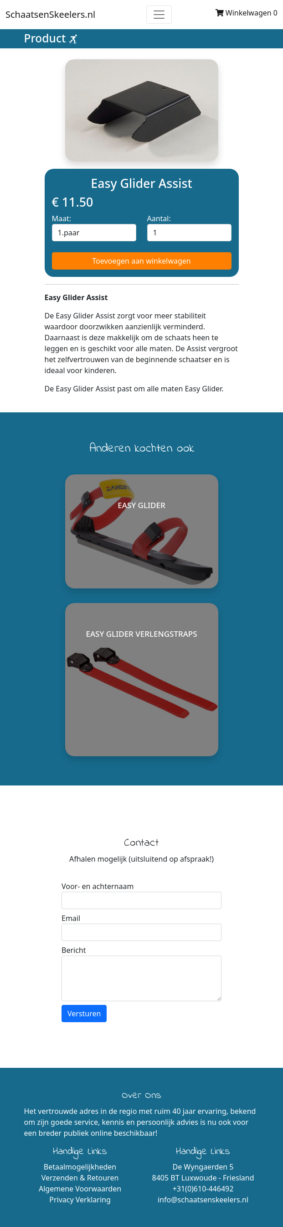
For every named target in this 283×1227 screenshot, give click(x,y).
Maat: (62, 218)
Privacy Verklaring (80, 1200)
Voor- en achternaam (98, 886)
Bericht (74, 950)
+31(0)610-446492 (203, 1189)
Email (71, 918)
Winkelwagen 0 (247, 13)
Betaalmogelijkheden (80, 1167)
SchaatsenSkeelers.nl (50, 14)
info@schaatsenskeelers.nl (203, 1200)
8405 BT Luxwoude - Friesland (203, 1178)
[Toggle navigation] (159, 14)
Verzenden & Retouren (80, 1178)
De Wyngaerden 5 (203, 1167)
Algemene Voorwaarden (80, 1189)
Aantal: (159, 218)
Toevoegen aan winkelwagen (141, 261)
